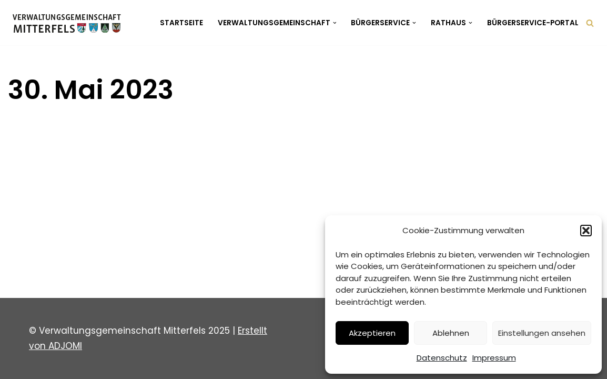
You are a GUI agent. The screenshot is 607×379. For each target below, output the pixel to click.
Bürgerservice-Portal (533, 23)
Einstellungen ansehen (541, 332)
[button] (586, 230)
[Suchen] (590, 23)
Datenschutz (442, 357)
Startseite (181, 23)
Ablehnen (450, 332)
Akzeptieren (372, 332)
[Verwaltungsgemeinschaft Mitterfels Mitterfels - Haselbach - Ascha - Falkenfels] (69, 22)
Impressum (494, 357)
